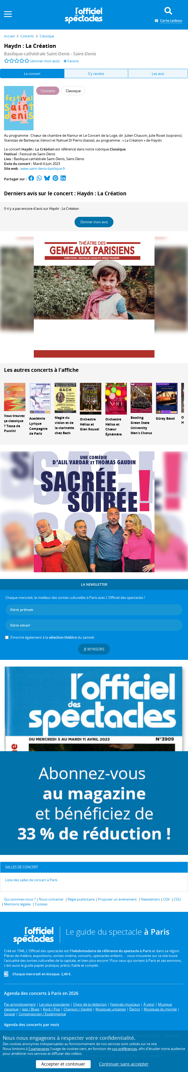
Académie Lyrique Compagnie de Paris (38, 426)
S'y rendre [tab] (96, 73)
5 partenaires (38, 1048)
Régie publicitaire (81, 899)
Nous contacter (51, 899)
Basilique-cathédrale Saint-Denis (39, 158)
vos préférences (124, 1048)
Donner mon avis (94, 222)
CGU (177, 899)
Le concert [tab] (32, 73)
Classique (118, 149)
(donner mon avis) (45, 61)
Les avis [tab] (158, 73)
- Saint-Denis (50, 54)
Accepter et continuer (63, 1064)
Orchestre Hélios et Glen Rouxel (89, 424)
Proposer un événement (117, 899)
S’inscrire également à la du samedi (52, 637)
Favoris (71, 61)
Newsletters (150, 899)
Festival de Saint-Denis (37, 154)
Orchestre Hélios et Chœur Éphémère (113, 427)
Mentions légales (17, 904)
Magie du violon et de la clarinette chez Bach (64, 425)
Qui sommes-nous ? (20, 899)
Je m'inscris (94, 649)
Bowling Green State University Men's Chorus (141, 425)
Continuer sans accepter (124, 1064)
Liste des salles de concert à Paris (31, 879)
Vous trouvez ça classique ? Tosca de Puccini (14, 423)
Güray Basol (165, 418)
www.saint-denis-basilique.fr (42, 168)
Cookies (41, 904)
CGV (166, 899)
